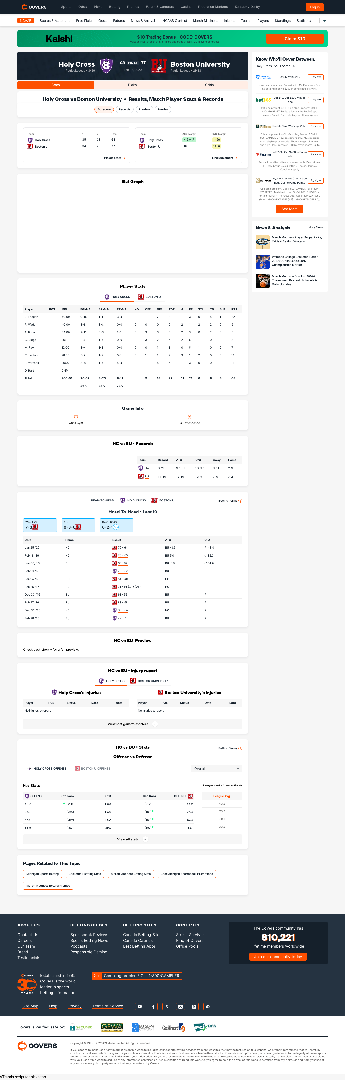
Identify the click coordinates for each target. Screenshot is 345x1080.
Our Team (26, 946)
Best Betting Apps (139, 946)
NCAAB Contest (174, 20)
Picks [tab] (132, 85)
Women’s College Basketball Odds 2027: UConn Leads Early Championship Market (295, 261)
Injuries (229, 20)
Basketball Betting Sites (85, 874)
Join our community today (278, 956)
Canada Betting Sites (142, 934)
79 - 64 (123, 547)
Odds (102, 20)
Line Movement (222, 158)
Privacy (75, 1006)
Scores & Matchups (55, 20)
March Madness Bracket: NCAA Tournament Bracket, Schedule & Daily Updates (294, 280)
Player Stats (112, 158)
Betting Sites (140, 925)
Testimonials (28, 957)
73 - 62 (123, 571)
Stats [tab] (56, 85)
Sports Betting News (89, 940)
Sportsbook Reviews (89, 934)
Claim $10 (295, 38)
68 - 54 (123, 563)
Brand (22, 951)
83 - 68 (123, 602)
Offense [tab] (46, 768)
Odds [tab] (209, 85)
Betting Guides (89, 925)
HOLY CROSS (111, 681)
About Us (28, 925)
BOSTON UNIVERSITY (148, 681)
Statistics (304, 20)
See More (290, 209)
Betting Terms (230, 501)
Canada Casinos (138, 940)
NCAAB (25, 20)
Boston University (200, 63)
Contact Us (27, 934)
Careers (24, 940)
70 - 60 (123, 555)
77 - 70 (123, 618)
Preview (144, 109)
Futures (119, 20)
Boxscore (104, 109)
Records (125, 109)
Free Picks (84, 20)
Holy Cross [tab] (117, 297)
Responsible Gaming (88, 951)
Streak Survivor (190, 934)
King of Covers (189, 940)
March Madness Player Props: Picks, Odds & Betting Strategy (297, 239)
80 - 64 (123, 610)
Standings (283, 20)
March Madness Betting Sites (131, 874)
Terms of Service (107, 1006)
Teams (246, 20)
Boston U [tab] (149, 297)
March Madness (205, 20)
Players (263, 20)
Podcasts (78, 946)
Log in (315, 7)
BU (147, 476)
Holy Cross (77, 63)
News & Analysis (143, 20)
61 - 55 (122, 594)
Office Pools (187, 946)
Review (316, 77)
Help (53, 1006)
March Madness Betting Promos (48, 885)
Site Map (30, 1006)
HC (147, 468)
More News (316, 227)
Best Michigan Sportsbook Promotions (187, 874)
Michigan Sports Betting (42, 874)
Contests (188, 925)
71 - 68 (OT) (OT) (129, 586)
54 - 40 (123, 579)
